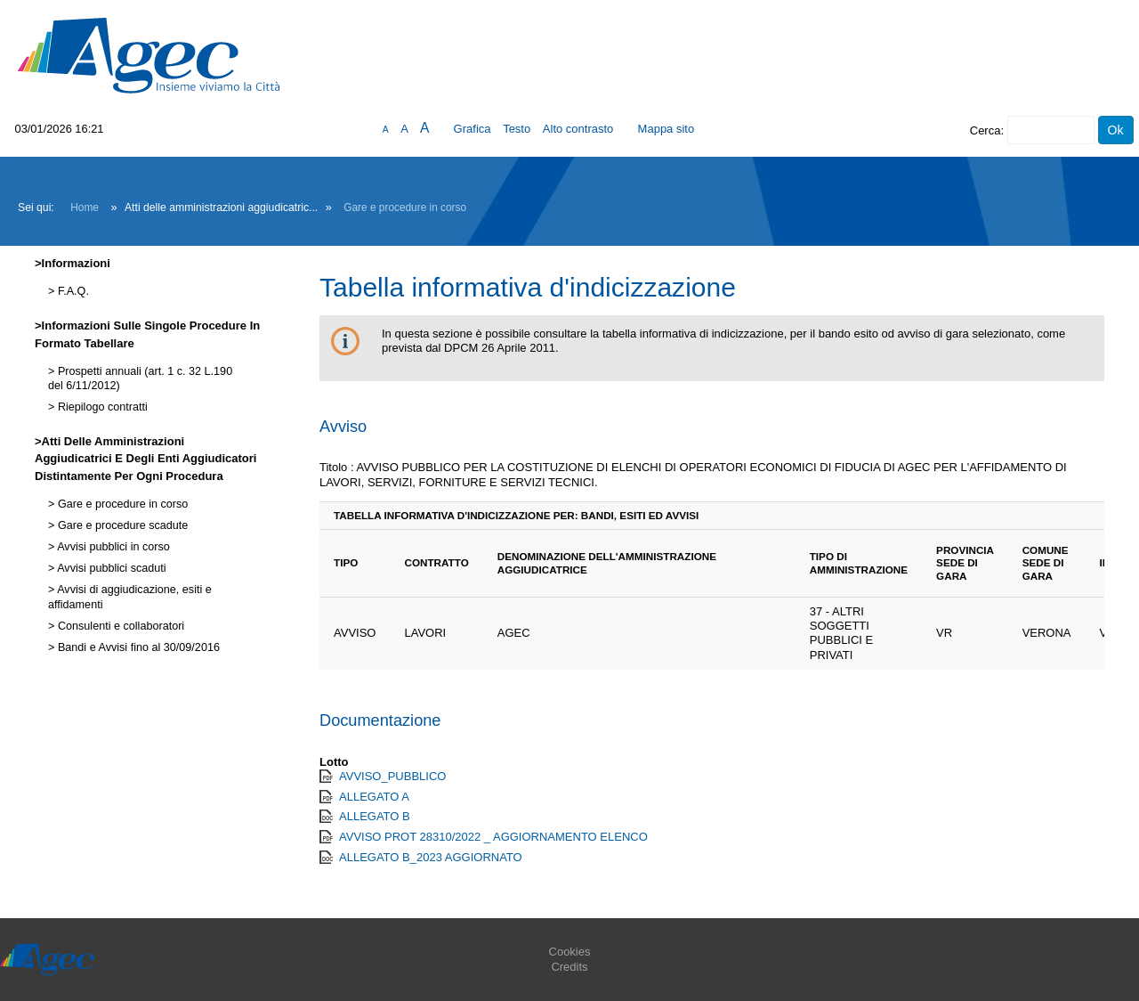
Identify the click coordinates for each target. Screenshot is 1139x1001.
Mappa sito (666, 128)
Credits (569, 966)
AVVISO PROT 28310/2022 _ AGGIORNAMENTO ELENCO (493, 836)
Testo (516, 128)
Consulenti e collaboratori (119, 626)
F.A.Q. (71, 291)
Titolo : (336, 467)
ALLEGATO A (374, 796)
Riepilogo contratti (100, 407)
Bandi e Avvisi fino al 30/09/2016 (137, 647)
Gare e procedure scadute (121, 525)
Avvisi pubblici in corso (111, 547)
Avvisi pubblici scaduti (110, 568)
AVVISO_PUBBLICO (392, 776)
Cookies (570, 951)
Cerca (985, 130)
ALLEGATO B (374, 816)
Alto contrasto (578, 128)
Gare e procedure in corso (404, 207)
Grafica (472, 128)
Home (84, 207)
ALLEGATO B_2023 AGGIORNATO (430, 857)
